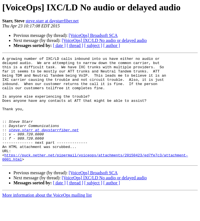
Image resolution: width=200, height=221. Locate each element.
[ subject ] (93, 45)
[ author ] (111, 45)
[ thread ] (75, 45)
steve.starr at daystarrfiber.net (51, 20)
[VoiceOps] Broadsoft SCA (93, 35)
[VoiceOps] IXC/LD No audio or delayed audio (104, 40)
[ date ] (59, 45)
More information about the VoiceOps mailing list (47, 216)
